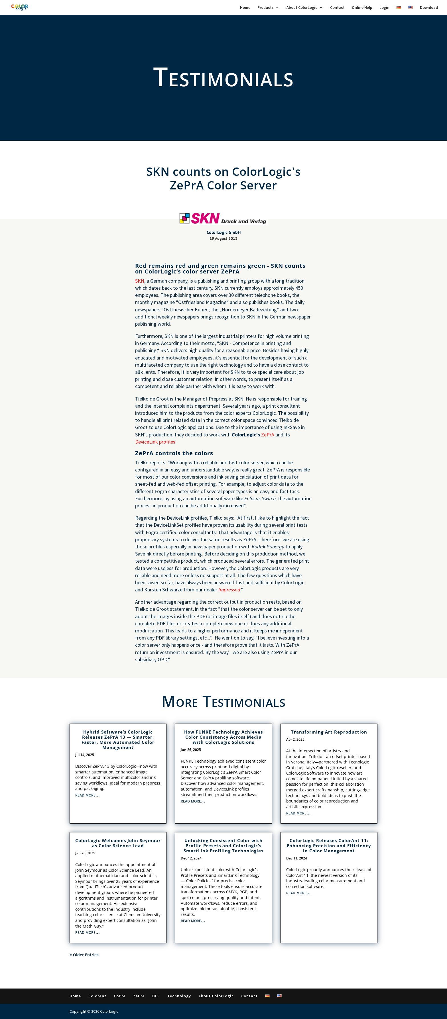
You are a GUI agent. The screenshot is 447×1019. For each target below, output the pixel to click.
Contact (337, 7)
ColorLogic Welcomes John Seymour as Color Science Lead (118, 843)
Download (429, 7)
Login (384, 7)
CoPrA (120, 995)
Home (245, 7)
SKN (139, 280)
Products (265, 7)
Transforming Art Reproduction (329, 732)
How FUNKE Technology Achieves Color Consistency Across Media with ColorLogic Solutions (223, 737)
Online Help (362, 7)
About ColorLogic (302, 7)
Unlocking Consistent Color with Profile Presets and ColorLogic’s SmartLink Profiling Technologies (223, 845)
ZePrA (267, 434)
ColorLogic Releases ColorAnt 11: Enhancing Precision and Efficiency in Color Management (329, 845)
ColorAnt (97, 995)
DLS (156, 995)
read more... (87, 794)
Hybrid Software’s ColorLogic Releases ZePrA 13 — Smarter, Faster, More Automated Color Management (118, 739)
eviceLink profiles (156, 441)
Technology (179, 995)
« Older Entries (84, 954)
